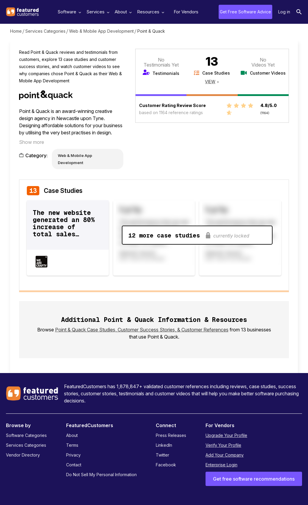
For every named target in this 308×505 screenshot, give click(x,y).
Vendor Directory (23, 454)
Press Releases (171, 435)
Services (97, 12)
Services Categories (45, 31)
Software (68, 12)
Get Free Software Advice (245, 11)
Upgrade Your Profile (226, 435)
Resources (150, 12)
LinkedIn (164, 445)
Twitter (162, 454)
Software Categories (26, 435)
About (122, 12)
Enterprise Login (221, 464)
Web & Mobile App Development (101, 31)
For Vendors (186, 12)
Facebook (166, 464)
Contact (73, 464)
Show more (31, 142)
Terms (72, 445)
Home (16, 31)
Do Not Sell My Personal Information (101, 474)
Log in (284, 11)
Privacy (73, 454)
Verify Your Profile (223, 445)
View (210, 81)
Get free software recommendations (254, 479)
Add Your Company (225, 454)
